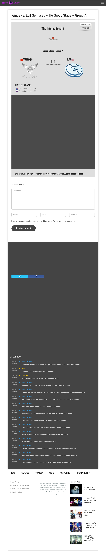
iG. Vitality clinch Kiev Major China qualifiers (39, 441)
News (12, 473)
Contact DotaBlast (16, 492)
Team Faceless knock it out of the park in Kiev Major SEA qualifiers (47, 462)
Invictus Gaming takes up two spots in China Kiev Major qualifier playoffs (49, 455)
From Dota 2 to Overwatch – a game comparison (40, 378)
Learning (25, 376)
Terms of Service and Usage (19, 485)
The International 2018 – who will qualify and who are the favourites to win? (51, 364)
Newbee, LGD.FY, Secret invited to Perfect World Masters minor (46, 385)
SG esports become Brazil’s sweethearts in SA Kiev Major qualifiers (47, 413)
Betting (24, 369)
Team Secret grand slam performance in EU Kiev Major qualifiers (46, 427)
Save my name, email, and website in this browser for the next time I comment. (44, 221)
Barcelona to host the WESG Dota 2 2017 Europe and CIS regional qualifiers (50, 399)
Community (64, 473)
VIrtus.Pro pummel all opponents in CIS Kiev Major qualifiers (45, 434)
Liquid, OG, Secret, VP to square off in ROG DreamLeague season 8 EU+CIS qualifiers (54, 392)
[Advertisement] (53, 132)
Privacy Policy (14, 482)
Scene (51, 473)
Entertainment (82, 473)
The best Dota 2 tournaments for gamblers (38, 371)
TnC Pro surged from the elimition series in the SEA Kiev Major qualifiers (49, 448)
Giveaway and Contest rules (19, 489)
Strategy (38, 473)
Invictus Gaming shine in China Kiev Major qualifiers (41, 406)
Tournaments (27, 362)
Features (25, 473)
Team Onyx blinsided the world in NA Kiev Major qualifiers (44, 420)
